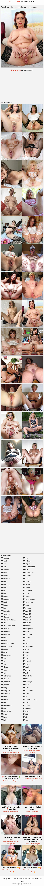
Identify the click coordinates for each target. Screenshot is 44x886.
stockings (27, 682)
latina (4, 720)
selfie (26, 652)
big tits (4, 587)
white (26, 714)
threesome (28, 691)
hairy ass (5, 691)
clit (3, 623)
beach (4, 576)
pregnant (27, 635)
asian (4, 564)
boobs (4, 602)
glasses (5, 679)
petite (26, 632)
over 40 (27, 614)
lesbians (27, 561)
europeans (6, 655)
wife (25, 717)
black (4, 593)
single (26, 667)
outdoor (27, 608)
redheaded (28, 646)
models (27, 576)
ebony (4, 649)
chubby (5, 617)
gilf (3, 673)
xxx (25, 720)
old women (28, 602)
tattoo (26, 685)
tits (25, 696)
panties (27, 626)
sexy (26, 658)
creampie (5, 632)
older (26, 605)
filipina (4, 667)
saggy (26, 649)
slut (25, 673)
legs (25, 558)
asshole (5, 570)
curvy (4, 640)
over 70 (27, 623)
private (26, 637)
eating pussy (7, 646)
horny (4, 699)
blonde (5, 596)
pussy (26, 640)
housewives (6, 705)
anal (4, 561)
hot (3, 702)
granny (5, 685)
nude (26, 593)
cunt (4, 637)
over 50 (27, 617)
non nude (27, 590)
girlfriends (6, 676)
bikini (4, 590)
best (4, 581)
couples (5, 629)
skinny (26, 670)
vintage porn (29, 708)
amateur (5, 558)
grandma (5, 682)
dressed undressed (9, 643)
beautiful (5, 579)
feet (3, 664)
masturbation (29, 567)
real (25, 643)
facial (4, 658)
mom (26, 579)
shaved (27, 661)
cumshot (5, 635)
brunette (5, 611)
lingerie (27, 564)
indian (4, 708)
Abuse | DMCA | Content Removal (13, 878)
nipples (26, 587)
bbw (4, 573)
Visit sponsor (28, 70)
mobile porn (28, 573)
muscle (26, 581)
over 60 (27, 620)
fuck (4, 670)
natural (26, 584)
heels (4, 696)
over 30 (27, 611)
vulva (26, 711)
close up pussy (8, 626)
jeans (4, 714)
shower (27, 664)
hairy (4, 688)
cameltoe (5, 614)
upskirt (26, 702)
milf (25, 570)
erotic (4, 652)
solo (25, 679)
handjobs (5, 693)
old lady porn (29, 599)
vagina (26, 705)
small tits (27, 676)
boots (4, 605)
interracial (6, 711)
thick (26, 688)
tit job (26, 693)
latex (4, 717)
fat (3, 661)
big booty (5, 584)
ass (3, 567)
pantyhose (28, 629)
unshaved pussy (30, 699)
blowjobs (5, 599)
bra (3, 608)
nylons (26, 596)
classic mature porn (9, 620)
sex (25, 655)
